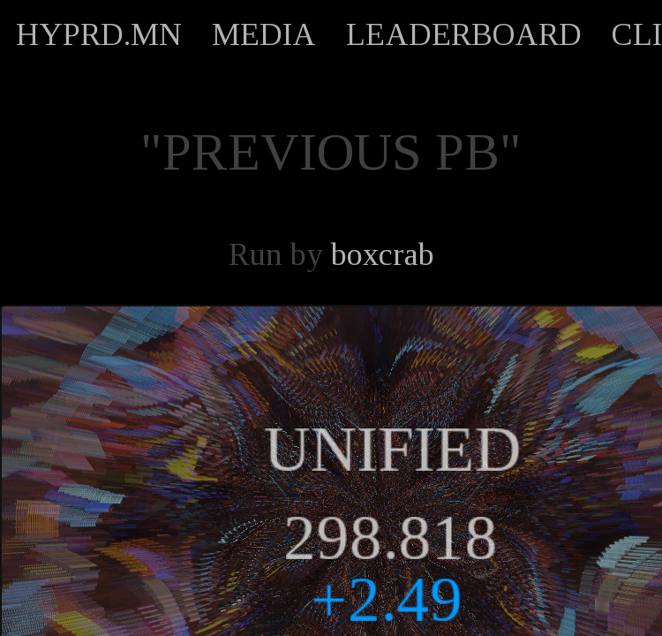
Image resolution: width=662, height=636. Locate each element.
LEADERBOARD (464, 34)
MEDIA (264, 34)
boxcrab (382, 254)
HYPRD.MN (99, 34)
